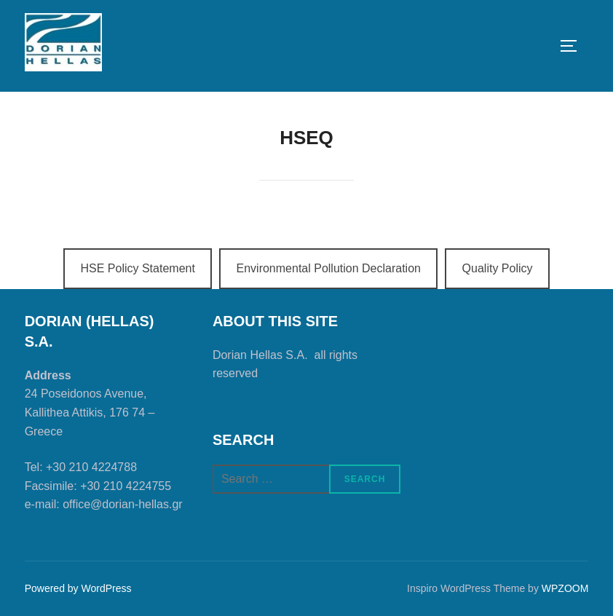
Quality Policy (497, 268)
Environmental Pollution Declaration (329, 268)
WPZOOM (565, 588)
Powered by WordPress (78, 588)
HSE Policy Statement (137, 268)
